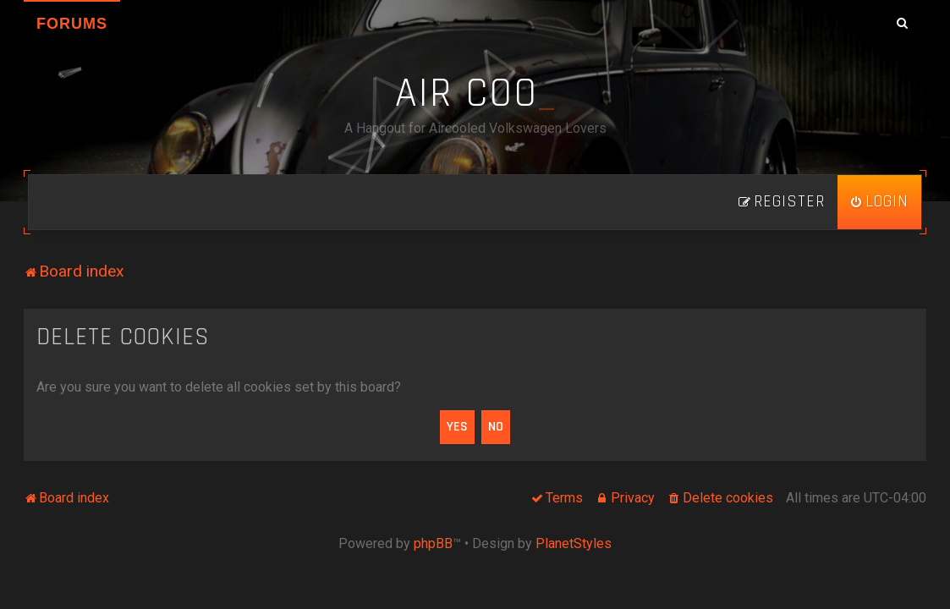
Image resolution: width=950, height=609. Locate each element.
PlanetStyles (573, 543)
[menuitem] (879, 202)
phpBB (433, 543)
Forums (71, 23)
